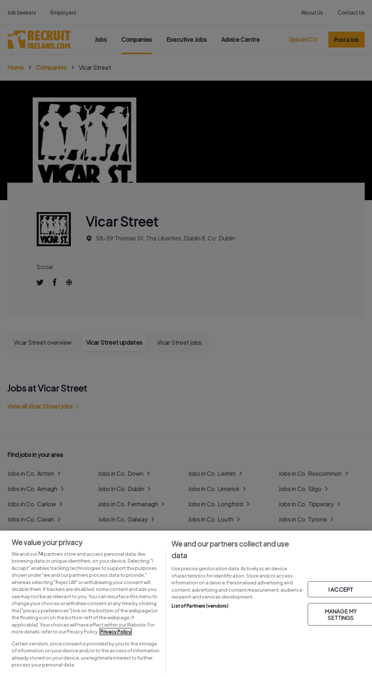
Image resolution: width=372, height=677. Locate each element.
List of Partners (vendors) (199, 606)
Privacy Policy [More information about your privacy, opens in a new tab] (115, 632)
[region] (186, 604)
